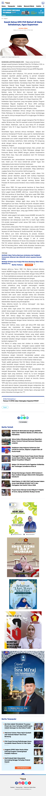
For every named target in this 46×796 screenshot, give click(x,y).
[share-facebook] (18, 418)
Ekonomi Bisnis (29, 6)
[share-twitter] (21, 418)
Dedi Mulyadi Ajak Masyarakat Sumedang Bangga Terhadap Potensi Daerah (17, 760)
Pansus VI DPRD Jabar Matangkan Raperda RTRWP (21, 401)
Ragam (5, 407)
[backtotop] (23, 774)
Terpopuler (11, 6)
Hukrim (38, 6)
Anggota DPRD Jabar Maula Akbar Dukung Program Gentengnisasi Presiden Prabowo (16, 751)
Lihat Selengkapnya (23, 767)
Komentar (23, 422)
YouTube (30, 784)
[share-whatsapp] (24, 418)
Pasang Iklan (19, 787)
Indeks (19, 6)
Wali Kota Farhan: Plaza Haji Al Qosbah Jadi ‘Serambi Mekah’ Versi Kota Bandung (18, 734)
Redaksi (12, 787)
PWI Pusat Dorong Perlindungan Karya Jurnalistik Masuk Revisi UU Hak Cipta (18, 742)
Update (29, 265)
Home (4, 6)
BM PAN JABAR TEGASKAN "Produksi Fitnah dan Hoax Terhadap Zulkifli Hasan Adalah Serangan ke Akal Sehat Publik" (18, 726)
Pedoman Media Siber (30, 787)
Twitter (27, 784)
